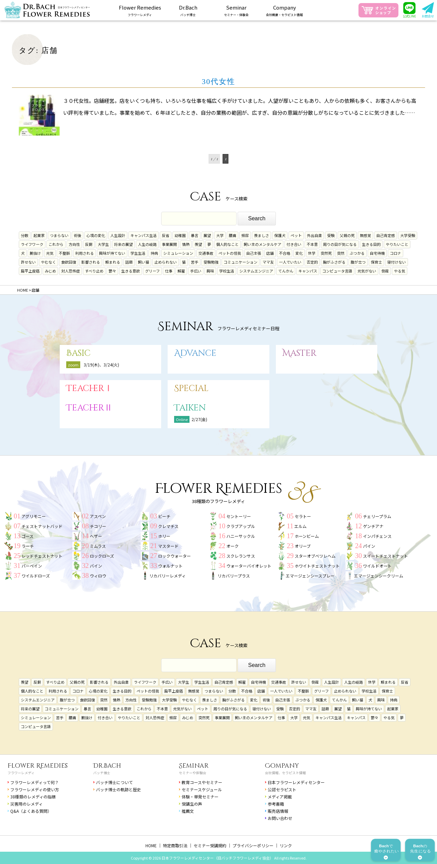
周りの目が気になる (340, 244)
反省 (165, 235)
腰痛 (232, 235)
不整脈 (64, 253)
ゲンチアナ (373, 526)
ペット (296, 235)
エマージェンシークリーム (378, 576)
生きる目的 (371, 244)
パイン (369, 546)
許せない (28, 262)
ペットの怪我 (229, 253)
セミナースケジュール (202, 789)
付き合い (293, 244)
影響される (90, 262)
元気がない (366, 271)
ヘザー (96, 536)
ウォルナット (170, 566)
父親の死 (347, 235)
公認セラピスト (282, 789)
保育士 (376, 262)
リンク (286, 845)
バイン (96, 566)
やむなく (48, 262)
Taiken (190, 408)
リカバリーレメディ (167, 576)
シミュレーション (178, 253)
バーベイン (32, 566)
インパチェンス (377, 536)
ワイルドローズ (36, 576)
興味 (210, 271)
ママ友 (268, 262)
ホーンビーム (307, 536)
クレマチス (168, 526)
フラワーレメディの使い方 (34, 789)
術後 (77, 235)
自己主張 (253, 253)
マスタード (168, 546)
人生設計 (117, 235)
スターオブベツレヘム (315, 556)
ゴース (27, 536)
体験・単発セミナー (200, 796)
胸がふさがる (334, 262)
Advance (195, 353)
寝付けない (396, 262)
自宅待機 (377, 253)
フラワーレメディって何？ (34, 782)
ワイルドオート (377, 566)
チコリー (98, 526)
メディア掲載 (280, 796)
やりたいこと (397, 244)
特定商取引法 (175, 845)
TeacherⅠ (89, 388)
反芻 (89, 244)
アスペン (98, 516)
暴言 (194, 235)
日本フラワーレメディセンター (296, 782)
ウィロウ (98, 576)
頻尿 (245, 235)
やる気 (399, 271)
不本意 (312, 244)
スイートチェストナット (385, 556)
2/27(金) (199, 419)
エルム (300, 526)
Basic (78, 353)
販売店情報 (278, 811)
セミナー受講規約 (210, 845)
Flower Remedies (38, 766)
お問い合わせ (280, 818)
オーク (232, 546)
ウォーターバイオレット (248, 566)
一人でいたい (290, 262)
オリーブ (303, 546)
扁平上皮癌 (30, 271)
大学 (220, 235)
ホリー (164, 536)
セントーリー (238, 516)
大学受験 (407, 235)
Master (299, 353)
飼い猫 (143, 262)
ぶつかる (357, 253)
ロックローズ (102, 556)
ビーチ (164, 516)
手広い (195, 271)
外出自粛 (314, 235)
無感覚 (365, 235)
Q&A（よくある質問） (31, 811)
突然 (340, 253)
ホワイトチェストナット (317, 566)
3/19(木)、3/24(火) (101, 364)
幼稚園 (180, 235)
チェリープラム (377, 516)
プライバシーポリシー (252, 845)
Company (282, 766)
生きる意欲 (130, 271)
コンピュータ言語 (337, 271)
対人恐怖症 (70, 271)
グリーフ (152, 271)
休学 (311, 253)
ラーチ (28, 546)
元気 (50, 253)
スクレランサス (240, 556)
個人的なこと (227, 244)
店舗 (270, 253)
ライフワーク (32, 244)
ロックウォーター (174, 556)
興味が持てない (112, 253)
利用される (84, 253)
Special (191, 388)
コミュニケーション (240, 262)
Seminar (194, 766)
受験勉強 (210, 262)
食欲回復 (68, 262)
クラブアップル (240, 526)
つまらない (59, 235)
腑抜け (35, 253)
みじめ (50, 271)
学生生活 (137, 253)
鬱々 (112, 271)
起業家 (39, 235)
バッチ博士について (114, 782)
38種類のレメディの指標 (33, 796)
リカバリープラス (233, 576)
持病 (154, 253)
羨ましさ (261, 235)
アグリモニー (34, 516)
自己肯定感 (385, 235)
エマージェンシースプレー (310, 576)
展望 (207, 235)
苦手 (194, 262)
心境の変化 (95, 235)
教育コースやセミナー (202, 782)
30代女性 (218, 81)
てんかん (285, 271)
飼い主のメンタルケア (262, 244)
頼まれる (112, 262)
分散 (24, 235)
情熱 (185, 244)
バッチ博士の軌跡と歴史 (118, 789)
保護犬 (279, 235)
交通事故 (205, 253)
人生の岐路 (147, 244)
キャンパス (307, 271)
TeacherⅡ (89, 408)
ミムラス (98, 546)
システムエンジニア (256, 271)
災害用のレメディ (26, 804)
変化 (299, 253)
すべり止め (94, 271)
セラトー (303, 516)
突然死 (326, 253)
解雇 (181, 271)
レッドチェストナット (42, 556)
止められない (165, 262)
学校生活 (226, 271)
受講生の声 (192, 804)
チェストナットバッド (42, 526)
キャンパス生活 (143, 235)
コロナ (395, 253)
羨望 (198, 244)
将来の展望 (123, 244)
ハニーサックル (240, 536)
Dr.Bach (107, 766)
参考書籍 (276, 804)
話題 (129, 262)
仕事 (168, 271)
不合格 (284, 253)
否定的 (312, 262)
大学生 (103, 244)
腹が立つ (358, 262)
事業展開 (169, 244)
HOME (151, 845)
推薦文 (188, 811)
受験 (331, 235)
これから (56, 244)
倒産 (385, 271)
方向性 (74, 244)
